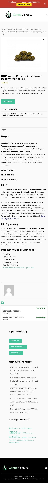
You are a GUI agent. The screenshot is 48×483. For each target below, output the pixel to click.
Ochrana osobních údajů (36, 479)
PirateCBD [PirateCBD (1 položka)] (31, 440)
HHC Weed (10, 32)
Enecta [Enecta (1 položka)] (11, 440)
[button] (44, 40)
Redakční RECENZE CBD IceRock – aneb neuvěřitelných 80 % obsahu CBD (24, 402)
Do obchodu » (8, 101)
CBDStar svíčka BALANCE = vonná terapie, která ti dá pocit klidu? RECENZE (24, 370)
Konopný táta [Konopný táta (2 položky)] (22, 440)
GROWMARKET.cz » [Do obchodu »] (18, 347)
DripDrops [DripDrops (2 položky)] (32, 437)
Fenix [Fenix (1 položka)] (14, 440)
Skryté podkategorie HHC (12, 115)
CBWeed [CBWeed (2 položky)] (24, 437)
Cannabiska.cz (18, 476)
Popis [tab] (3, 130)
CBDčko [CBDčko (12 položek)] (14, 437)
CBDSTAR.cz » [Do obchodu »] (16, 353)
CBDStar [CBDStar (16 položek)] (15, 432)
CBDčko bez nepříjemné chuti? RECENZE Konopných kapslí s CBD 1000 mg (24, 381)
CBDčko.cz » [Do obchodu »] (15, 340)
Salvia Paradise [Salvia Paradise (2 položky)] (14, 442)
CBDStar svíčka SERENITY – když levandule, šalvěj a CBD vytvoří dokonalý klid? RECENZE (23, 391)
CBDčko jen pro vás (24, 3)
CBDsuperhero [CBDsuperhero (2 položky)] (28, 433)
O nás (26, 479)
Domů (3, 29)
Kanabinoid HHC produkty (16, 29)
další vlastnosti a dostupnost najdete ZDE (18, 268)
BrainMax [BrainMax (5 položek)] (13, 428)
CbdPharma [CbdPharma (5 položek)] (25, 428)
